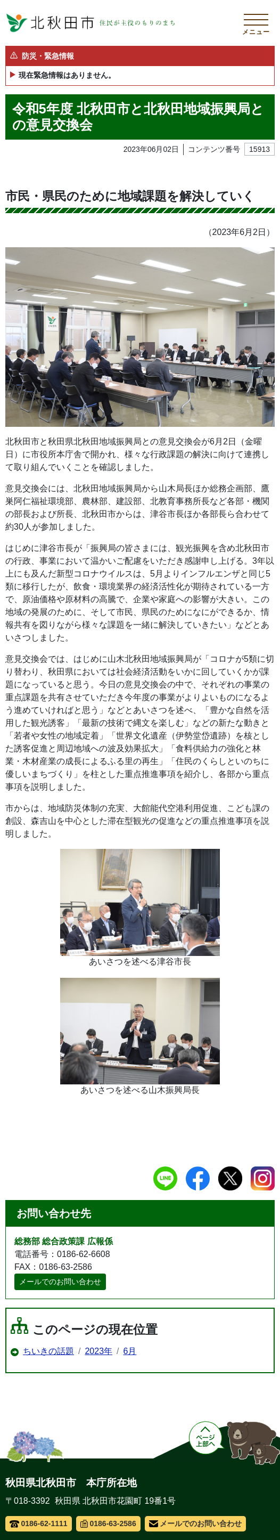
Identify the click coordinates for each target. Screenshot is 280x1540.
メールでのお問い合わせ (60, 1281)
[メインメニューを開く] (256, 23)
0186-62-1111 (39, 1523)
